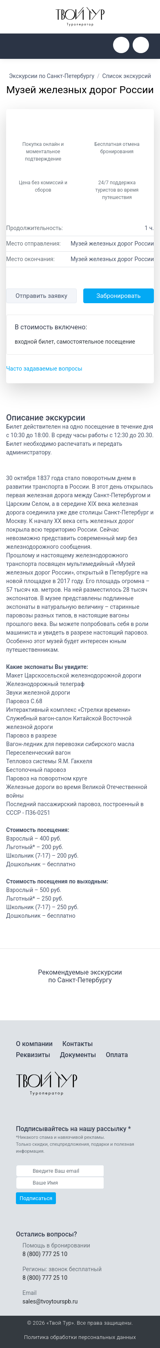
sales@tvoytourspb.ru (50, 1301)
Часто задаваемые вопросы (44, 368)
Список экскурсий (126, 76)
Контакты (77, 1044)
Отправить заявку (41, 296)
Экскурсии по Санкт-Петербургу (51, 76)
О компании (34, 1044)
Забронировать (118, 296)
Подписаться (36, 1198)
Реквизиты (33, 1055)
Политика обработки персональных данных (80, 1337)
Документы (78, 1055)
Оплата (117, 1055)
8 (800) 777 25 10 (44, 1254)
